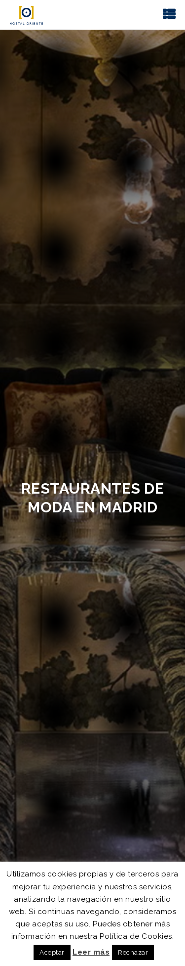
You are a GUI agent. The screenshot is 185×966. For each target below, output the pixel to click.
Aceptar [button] (52, 952)
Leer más (91, 952)
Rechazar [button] (133, 952)
